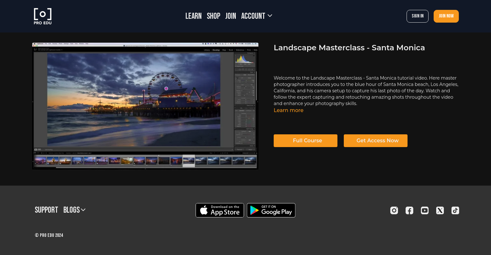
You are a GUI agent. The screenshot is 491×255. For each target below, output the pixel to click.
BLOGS (74, 210)
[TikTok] (455, 210)
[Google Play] (271, 210)
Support (46, 210)
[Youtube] (425, 210)
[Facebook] (409, 210)
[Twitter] (440, 210)
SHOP (213, 16)
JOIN (230, 16)
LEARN (193, 16)
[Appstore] (219, 210)
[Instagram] (394, 210)
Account (256, 16)
